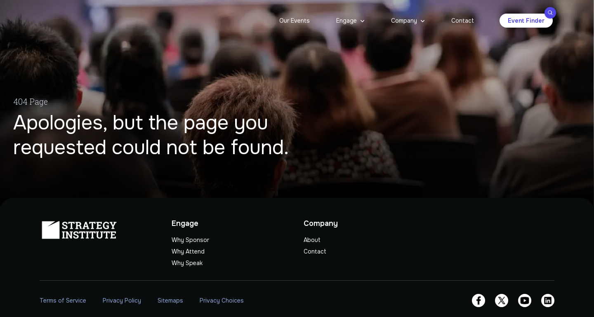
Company (404, 20)
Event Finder (530, 19)
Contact (462, 20)
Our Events (294, 20)
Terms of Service (63, 300)
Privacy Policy (122, 300)
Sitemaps (170, 300)
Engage (346, 20)
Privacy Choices (222, 300)
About (312, 240)
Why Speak (187, 263)
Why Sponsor (190, 240)
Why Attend (188, 251)
